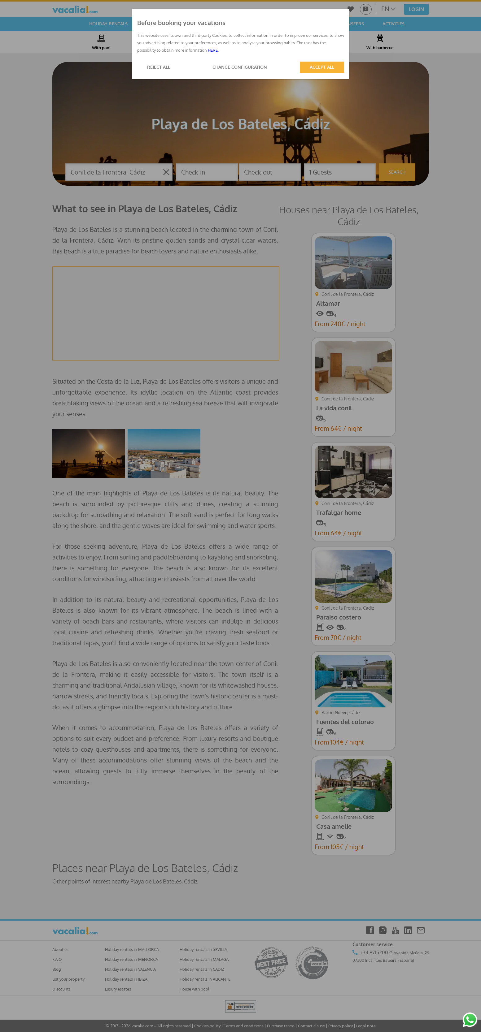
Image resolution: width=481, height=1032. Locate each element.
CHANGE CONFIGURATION (239, 67)
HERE (213, 50)
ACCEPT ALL (322, 67)
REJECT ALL (158, 67)
